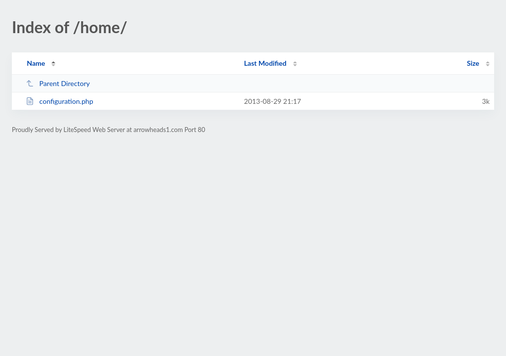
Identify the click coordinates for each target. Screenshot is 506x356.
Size (473, 63)
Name (36, 63)
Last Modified (265, 63)
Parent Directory (58, 83)
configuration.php (59, 101)
